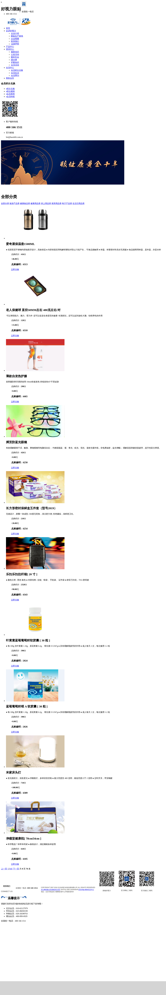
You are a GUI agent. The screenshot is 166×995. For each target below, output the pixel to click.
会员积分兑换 (17, 70)
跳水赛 (14, 60)
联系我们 (15, 41)
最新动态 (15, 52)
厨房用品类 (57, 203)
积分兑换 (10, 89)
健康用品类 (35, 203)
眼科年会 (15, 57)
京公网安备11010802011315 (50, 890)
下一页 (16, 869)
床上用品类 (46, 203)
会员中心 (10, 68)
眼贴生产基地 (17, 36)
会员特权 (10, 96)
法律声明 (15, 44)
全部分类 (5, 203)
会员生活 (15, 73)
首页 (8, 28)
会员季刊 (15, 75)
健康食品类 (25, 203)
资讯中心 (10, 49)
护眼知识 (15, 62)
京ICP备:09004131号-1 (86, 890)
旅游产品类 (15, 203)
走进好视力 (11, 31)
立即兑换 (15, 269)
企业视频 (15, 39)
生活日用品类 (78, 203)
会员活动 (15, 65)
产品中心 (10, 46)
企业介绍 (15, 33)
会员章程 (10, 94)
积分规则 (10, 91)
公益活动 (15, 54)
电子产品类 (67, 203)
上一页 (4, 869)
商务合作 (10, 78)
